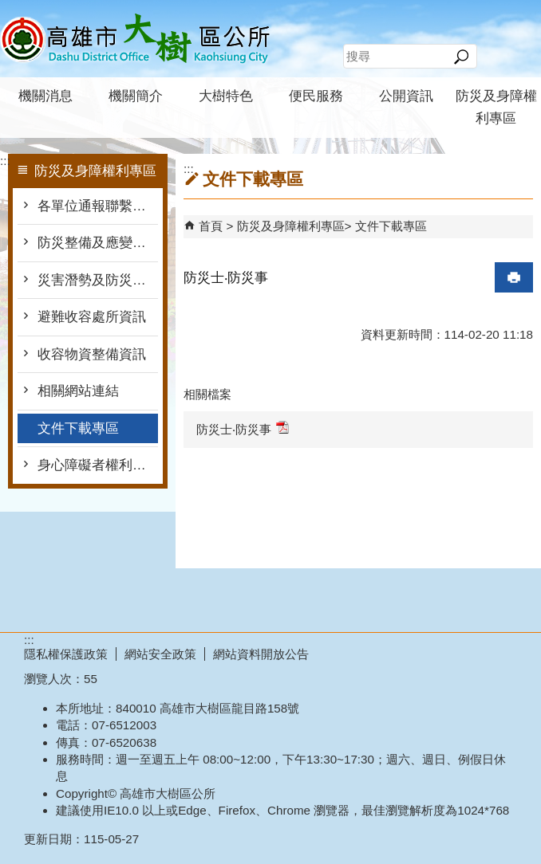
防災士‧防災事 (242, 428)
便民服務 (316, 96)
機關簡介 (136, 96)
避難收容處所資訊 (92, 316)
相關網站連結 (78, 391)
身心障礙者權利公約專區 (98, 465)
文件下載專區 (78, 428)
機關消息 (45, 96)
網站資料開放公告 (261, 654)
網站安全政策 (160, 654)
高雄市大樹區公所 (135, 38)
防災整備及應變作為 (98, 242)
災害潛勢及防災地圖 (98, 280)
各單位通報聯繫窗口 (98, 206)
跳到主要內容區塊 (8, 8)
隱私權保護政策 (66, 654)
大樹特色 (226, 96)
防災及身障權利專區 (496, 107)
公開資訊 (406, 96)
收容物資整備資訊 (92, 354)
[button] (461, 56)
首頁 (211, 226)
